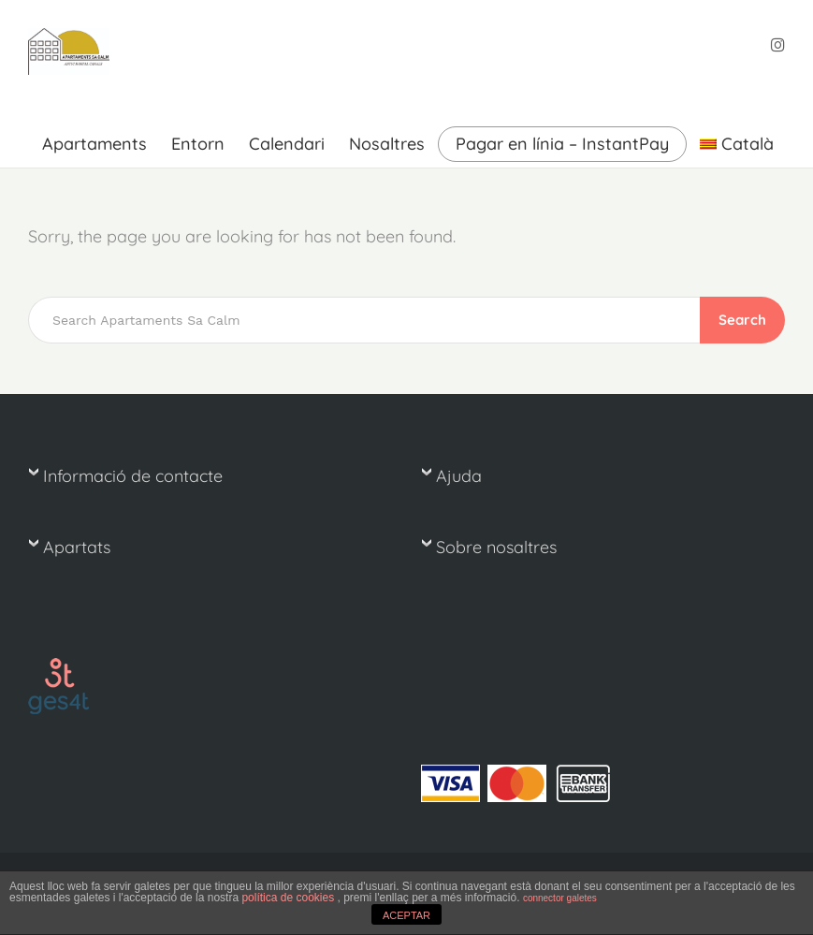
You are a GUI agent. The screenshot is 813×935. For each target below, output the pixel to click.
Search (742, 320)
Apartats (76, 547)
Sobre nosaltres (496, 547)
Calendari (287, 143)
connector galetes (560, 898)
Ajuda (459, 476)
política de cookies (289, 897)
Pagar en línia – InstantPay (562, 144)
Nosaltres (387, 143)
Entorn (198, 143)
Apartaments (94, 143)
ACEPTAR (406, 915)
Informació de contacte (133, 476)
